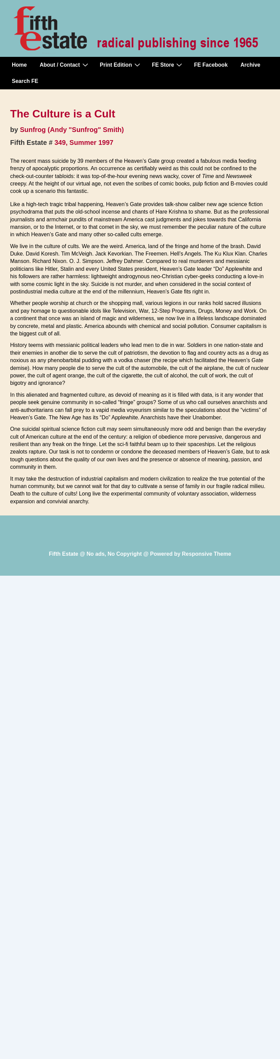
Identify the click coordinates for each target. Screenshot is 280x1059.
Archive (250, 65)
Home (19, 65)
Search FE (25, 81)
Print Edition (121, 64)
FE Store (168, 64)
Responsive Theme (206, 554)
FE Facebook (211, 65)
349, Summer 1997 (83, 142)
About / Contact (65, 64)
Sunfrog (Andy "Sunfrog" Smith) (72, 129)
